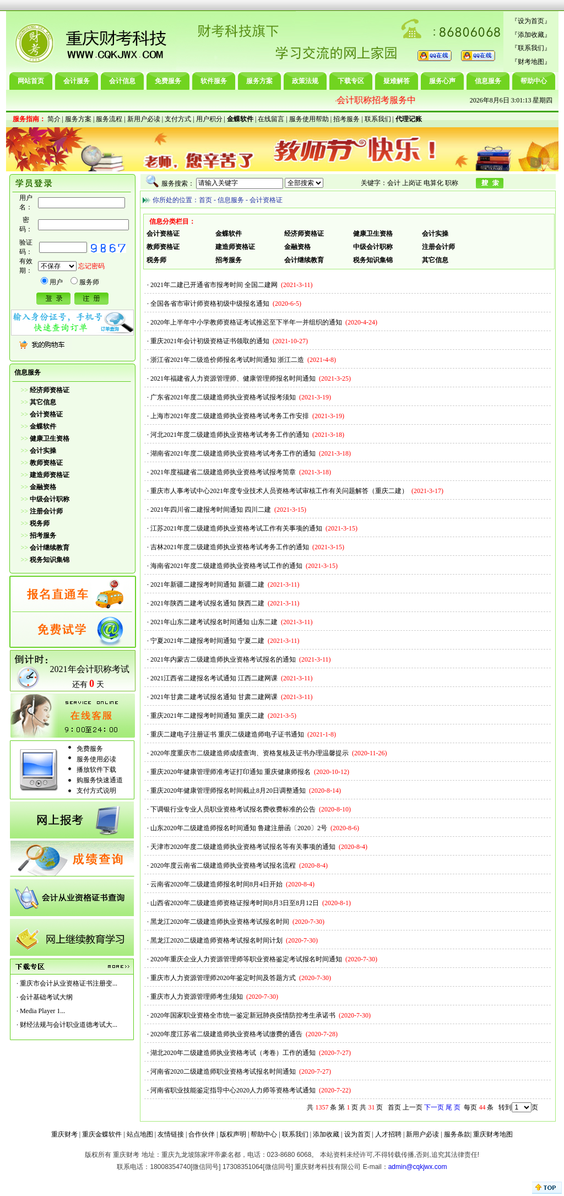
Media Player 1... (42, 1011)
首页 (205, 200)
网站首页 (31, 81)
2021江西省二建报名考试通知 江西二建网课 (214, 678)
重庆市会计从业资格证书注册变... (68, 983)
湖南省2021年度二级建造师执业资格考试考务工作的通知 (233, 453)
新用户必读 (143, 119)
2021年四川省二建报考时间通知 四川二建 (210, 509)
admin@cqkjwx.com (417, 1167)
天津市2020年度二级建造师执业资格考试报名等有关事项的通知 (242, 847)
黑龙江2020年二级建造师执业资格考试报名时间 (219, 922)
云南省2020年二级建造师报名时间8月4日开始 (216, 884)
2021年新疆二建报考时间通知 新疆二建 (207, 584)
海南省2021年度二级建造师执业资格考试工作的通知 (226, 566)
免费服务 (168, 81)
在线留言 (271, 119)
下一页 (434, 1107)
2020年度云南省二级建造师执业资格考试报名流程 (223, 865)
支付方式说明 (96, 790)
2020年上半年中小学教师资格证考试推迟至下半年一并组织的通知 (246, 322)
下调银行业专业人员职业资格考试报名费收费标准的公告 (233, 809)
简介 (54, 119)
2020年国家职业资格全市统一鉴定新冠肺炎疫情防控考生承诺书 (242, 1015)
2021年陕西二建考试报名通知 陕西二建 (207, 603)
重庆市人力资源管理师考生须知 (196, 996)
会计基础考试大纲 (46, 997)
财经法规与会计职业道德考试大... (68, 1025)
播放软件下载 (96, 769)
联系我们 (531, 48)
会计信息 (122, 81)
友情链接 (171, 1134)
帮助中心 (533, 81)
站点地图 (140, 1134)
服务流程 (109, 119)
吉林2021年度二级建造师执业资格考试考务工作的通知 (229, 547)
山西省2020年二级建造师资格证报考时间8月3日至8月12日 (234, 903)
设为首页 (531, 21)
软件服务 (213, 81)
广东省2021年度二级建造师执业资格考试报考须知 (223, 397)
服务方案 (259, 81)
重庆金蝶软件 (102, 1134)
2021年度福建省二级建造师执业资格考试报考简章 (223, 472)
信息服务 (488, 81)
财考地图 (531, 62)
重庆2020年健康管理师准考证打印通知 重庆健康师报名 (230, 772)
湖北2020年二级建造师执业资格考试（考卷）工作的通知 (233, 1053)
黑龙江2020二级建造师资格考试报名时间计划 (216, 940)
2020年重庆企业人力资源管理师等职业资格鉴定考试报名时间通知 (246, 959)
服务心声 (442, 81)
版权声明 (233, 1134)
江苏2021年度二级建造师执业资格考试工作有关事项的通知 (236, 528)
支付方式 (178, 119)
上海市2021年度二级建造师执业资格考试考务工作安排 (229, 416)
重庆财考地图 (493, 1134)
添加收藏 (531, 35)
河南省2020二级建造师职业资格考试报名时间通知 (223, 1071)
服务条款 (457, 1134)
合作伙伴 (201, 1134)
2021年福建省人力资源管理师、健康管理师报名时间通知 (233, 378)
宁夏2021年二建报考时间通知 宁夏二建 (207, 641)
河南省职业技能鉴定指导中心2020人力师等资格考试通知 (233, 1090)
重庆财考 (64, 1134)
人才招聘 (388, 1134)
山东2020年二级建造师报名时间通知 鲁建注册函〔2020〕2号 (238, 828)
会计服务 (76, 81)
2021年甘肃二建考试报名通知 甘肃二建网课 (214, 697)
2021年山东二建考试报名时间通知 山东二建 (214, 622)
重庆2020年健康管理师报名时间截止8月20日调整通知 (228, 790)
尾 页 (453, 1107)
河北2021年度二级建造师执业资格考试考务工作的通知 (229, 435)
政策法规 (305, 81)
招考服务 (346, 119)
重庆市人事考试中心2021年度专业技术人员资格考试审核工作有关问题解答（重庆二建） (279, 491)
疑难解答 (396, 81)
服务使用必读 (96, 759)
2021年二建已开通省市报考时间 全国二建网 (214, 285)
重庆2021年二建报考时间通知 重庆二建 (207, 715)
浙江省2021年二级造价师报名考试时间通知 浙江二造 (227, 360)
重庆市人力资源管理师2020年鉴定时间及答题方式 (223, 978)
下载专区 (351, 81)
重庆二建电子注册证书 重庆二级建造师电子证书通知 (227, 734)
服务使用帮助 (309, 119)
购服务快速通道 (100, 780)
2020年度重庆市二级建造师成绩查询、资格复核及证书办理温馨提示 (249, 753)
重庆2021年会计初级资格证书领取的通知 (209, 341)
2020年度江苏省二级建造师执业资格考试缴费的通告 (226, 1034)
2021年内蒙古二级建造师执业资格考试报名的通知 (223, 659)
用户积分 (209, 119)
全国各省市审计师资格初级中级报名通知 (209, 303)
